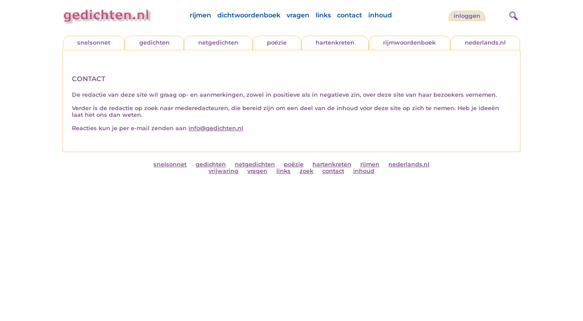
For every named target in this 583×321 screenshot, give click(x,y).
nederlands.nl (485, 42)
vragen (298, 15)
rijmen (200, 15)
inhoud (380, 15)
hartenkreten (335, 42)
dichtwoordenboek (248, 15)
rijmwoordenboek (409, 42)
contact (349, 15)
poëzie (277, 42)
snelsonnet (93, 42)
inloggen (467, 15)
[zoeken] (512, 14)
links (323, 15)
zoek (306, 171)
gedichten (154, 42)
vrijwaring (223, 171)
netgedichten (218, 42)
